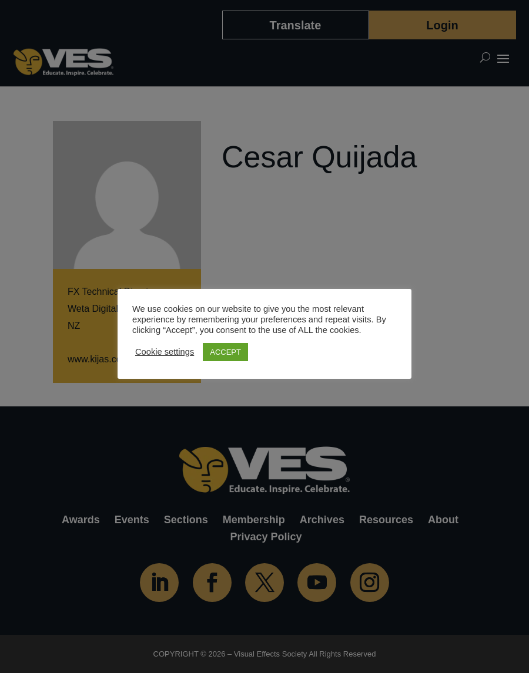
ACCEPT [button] (225, 352)
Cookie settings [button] (164, 351)
